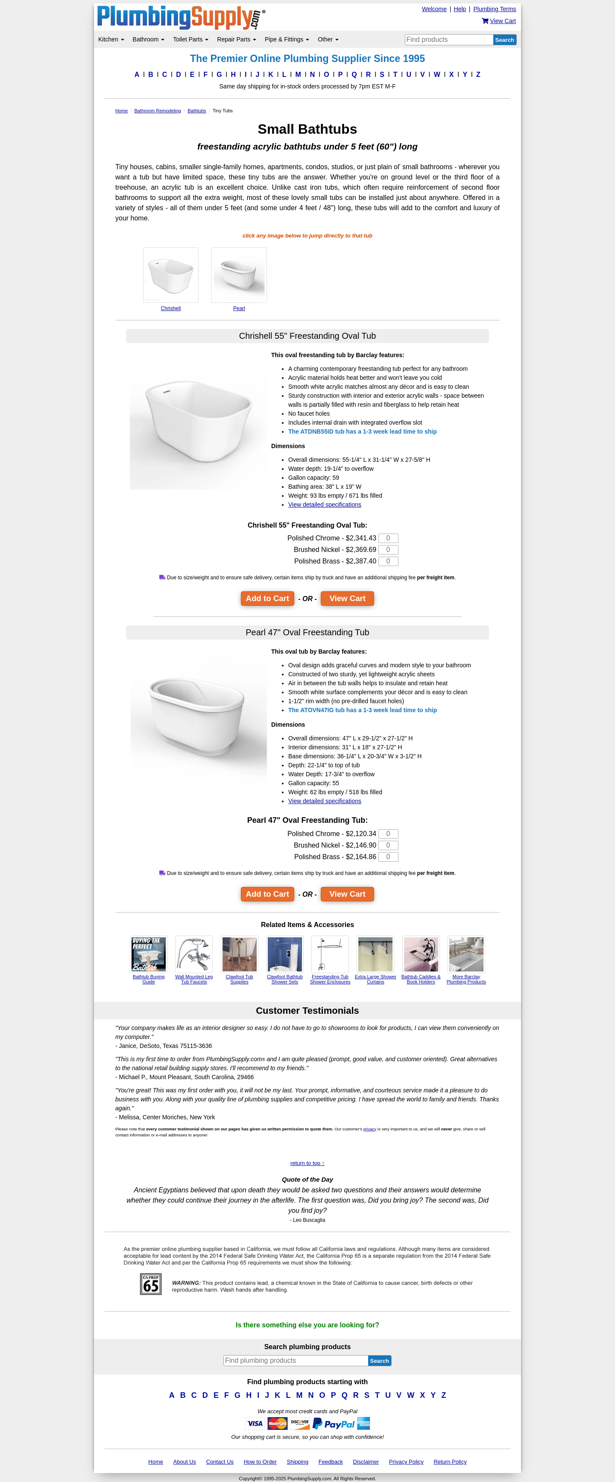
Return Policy (449, 1462)
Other (328, 39)
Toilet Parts (190, 39)
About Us (184, 1462)
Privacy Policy (406, 1462)
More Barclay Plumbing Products (466, 960)
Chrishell (171, 279)
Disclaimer (366, 1462)
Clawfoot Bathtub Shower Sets (285, 960)
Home (155, 1462)
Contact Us (220, 1462)
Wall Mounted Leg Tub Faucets (194, 960)
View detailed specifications (324, 504)
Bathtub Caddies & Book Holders (421, 960)
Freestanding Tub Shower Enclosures (330, 960)
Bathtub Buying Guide (148, 960)
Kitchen (111, 39)
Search (504, 40)
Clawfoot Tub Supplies (239, 960)
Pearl (239, 279)
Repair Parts (236, 39)
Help (460, 9)
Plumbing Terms (494, 9)
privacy (369, 1129)
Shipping (298, 1462)
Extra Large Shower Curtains (375, 960)
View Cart (347, 598)
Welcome (434, 9)
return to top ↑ (307, 1163)
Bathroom (149, 39)
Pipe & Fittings (287, 39)
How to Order (260, 1462)
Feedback (331, 1462)
